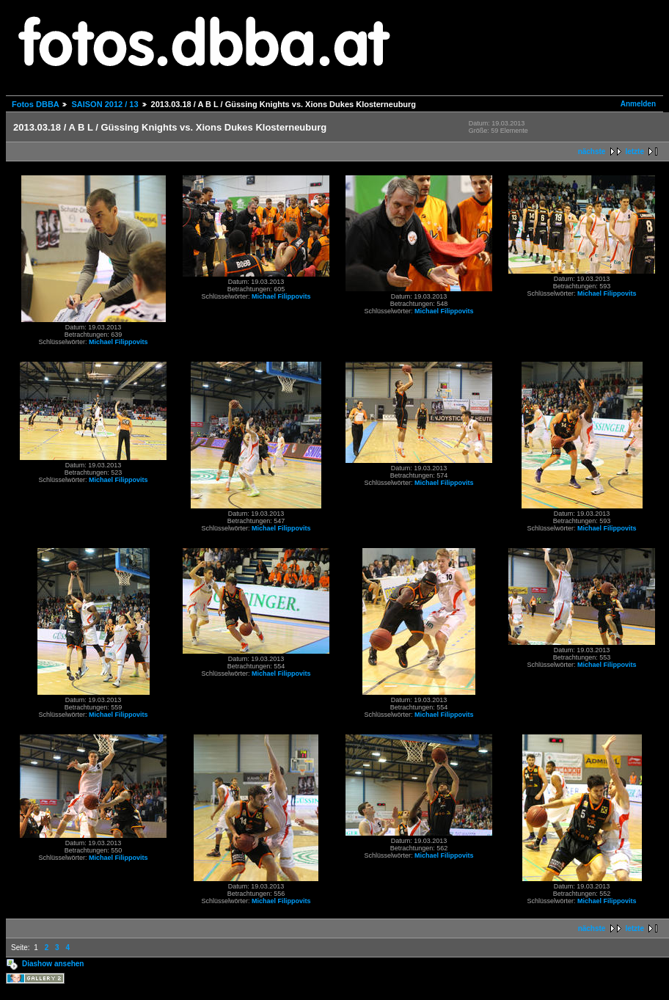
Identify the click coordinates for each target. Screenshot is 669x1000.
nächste (592, 151)
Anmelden (638, 104)
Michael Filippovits (118, 342)
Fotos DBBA (35, 104)
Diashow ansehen (53, 964)
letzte (634, 151)
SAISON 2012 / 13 (104, 104)
